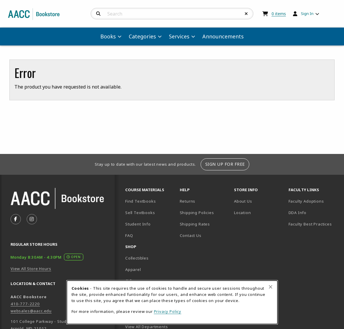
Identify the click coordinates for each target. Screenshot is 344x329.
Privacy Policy (168, 311)
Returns (188, 201)
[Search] (98, 14)
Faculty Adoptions (306, 201)
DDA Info (298, 212)
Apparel (133, 269)
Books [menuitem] (108, 36)
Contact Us (190, 235)
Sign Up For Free (225, 164)
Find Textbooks (140, 201)
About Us (243, 201)
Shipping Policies (197, 212)
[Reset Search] (246, 14)
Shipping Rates (195, 224)
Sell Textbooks (140, 212)
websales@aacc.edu (31, 310)
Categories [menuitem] (142, 36)
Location (259, 212)
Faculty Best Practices (310, 224)
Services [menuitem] (179, 36)
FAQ (129, 235)
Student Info (138, 224)
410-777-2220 (25, 303)
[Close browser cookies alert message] (270, 287)
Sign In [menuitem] (307, 13)
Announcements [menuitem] (223, 36)
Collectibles (137, 258)
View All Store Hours (31, 268)
